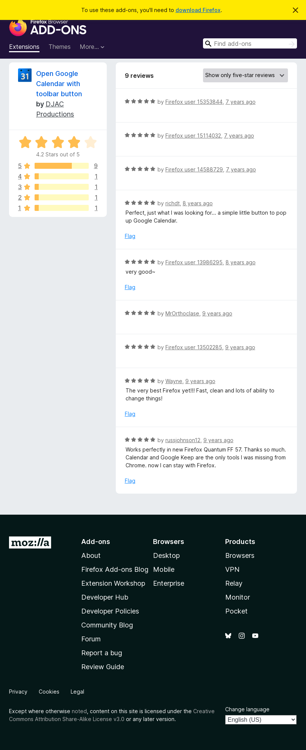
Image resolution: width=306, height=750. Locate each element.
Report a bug (101, 653)
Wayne (173, 381)
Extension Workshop (113, 583)
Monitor (237, 597)
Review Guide (102, 667)
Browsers (239, 555)
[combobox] (250, 43)
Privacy (18, 691)
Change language (247, 709)
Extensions (24, 46)
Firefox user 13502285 (193, 347)
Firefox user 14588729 (194, 169)
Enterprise (168, 583)
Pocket (236, 611)
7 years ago (241, 101)
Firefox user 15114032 (193, 135)
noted (79, 711)
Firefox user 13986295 (194, 262)
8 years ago (198, 203)
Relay (233, 583)
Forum (91, 639)
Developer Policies (110, 611)
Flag (130, 236)
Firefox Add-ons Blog (114, 569)
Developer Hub (104, 597)
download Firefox (198, 10)
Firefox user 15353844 (194, 101)
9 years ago (217, 313)
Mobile (163, 569)
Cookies (49, 691)
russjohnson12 (182, 440)
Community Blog (107, 625)
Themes (59, 46)
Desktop (166, 555)
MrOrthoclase (182, 313)
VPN (232, 569)
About (91, 555)
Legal (77, 691)
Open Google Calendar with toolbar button (59, 84)
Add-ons (95, 541)
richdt (172, 203)
